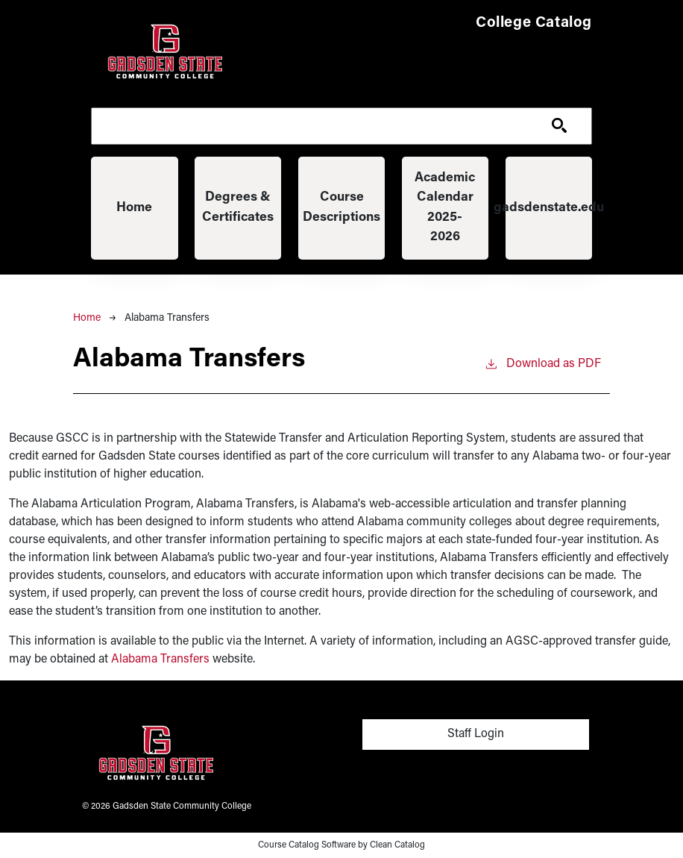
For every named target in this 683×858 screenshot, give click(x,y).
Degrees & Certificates (238, 207)
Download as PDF (542, 362)
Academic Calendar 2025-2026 (445, 207)
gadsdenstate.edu (549, 207)
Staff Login (475, 734)
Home (134, 207)
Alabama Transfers (160, 660)
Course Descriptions (341, 207)
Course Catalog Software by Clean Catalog (341, 845)
